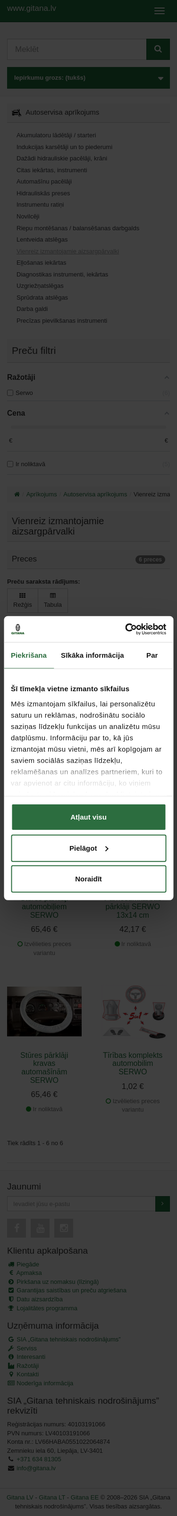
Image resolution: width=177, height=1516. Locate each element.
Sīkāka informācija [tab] (92, 655)
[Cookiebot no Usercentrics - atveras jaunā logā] (126, 629)
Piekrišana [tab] (29, 655)
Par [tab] (152, 655)
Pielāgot (88, 848)
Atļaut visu (88, 817)
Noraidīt (88, 879)
